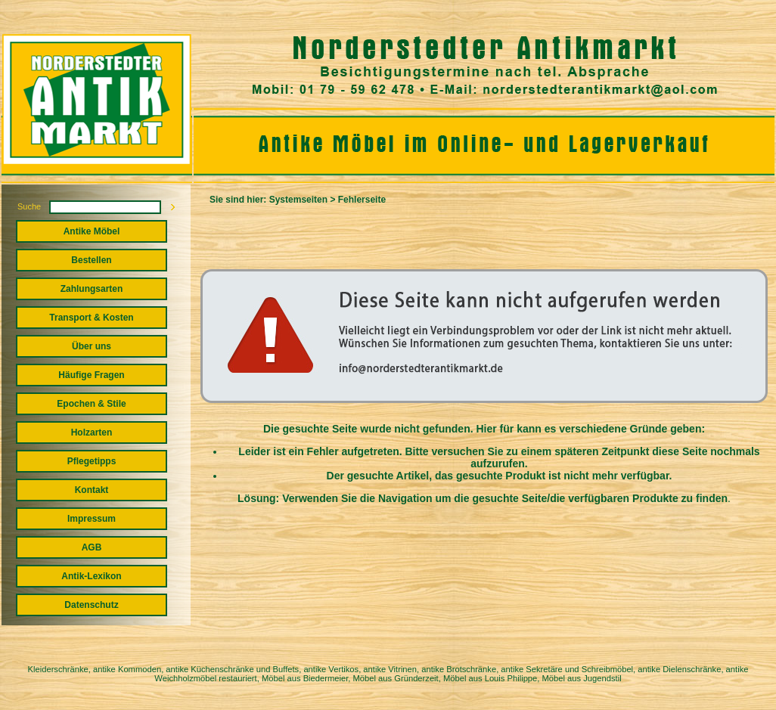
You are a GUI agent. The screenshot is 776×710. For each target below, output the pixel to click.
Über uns (91, 346)
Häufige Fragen (91, 375)
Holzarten (92, 432)
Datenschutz (91, 605)
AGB (92, 547)
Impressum (91, 518)
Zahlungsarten (92, 289)
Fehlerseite (362, 199)
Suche (29, 206)
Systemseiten (298, 199)
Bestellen (91, 260)
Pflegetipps (91, 461)
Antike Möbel (92, 231)
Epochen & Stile (91, 403)
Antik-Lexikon (91, 576)
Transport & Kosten (91, 317)
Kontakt (92, 490)
